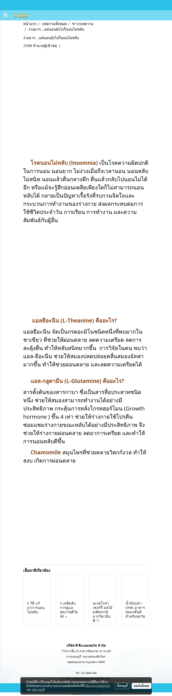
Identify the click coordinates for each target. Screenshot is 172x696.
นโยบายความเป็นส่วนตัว (97, 685)
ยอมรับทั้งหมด (141, 685)
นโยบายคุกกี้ (38, 689)
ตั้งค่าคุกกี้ (122, 685)
